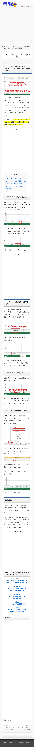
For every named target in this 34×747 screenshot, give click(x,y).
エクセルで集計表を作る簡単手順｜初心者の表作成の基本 (24, 727)
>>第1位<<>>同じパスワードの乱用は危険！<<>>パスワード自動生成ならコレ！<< (17, 580)
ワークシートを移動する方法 (13, 183)
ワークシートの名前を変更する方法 (15, 181)
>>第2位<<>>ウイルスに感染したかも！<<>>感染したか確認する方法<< (17, 588)
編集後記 (8, 188)
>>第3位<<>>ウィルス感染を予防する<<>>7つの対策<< (17, 596)
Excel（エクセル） (11, 720)
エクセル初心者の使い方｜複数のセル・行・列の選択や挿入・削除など (10, 727)
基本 (18, 720)
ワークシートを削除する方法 (13, 186)
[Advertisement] (17, 26)
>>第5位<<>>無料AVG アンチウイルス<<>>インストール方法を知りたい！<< (17, 609)
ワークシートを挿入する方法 (13, 178)
